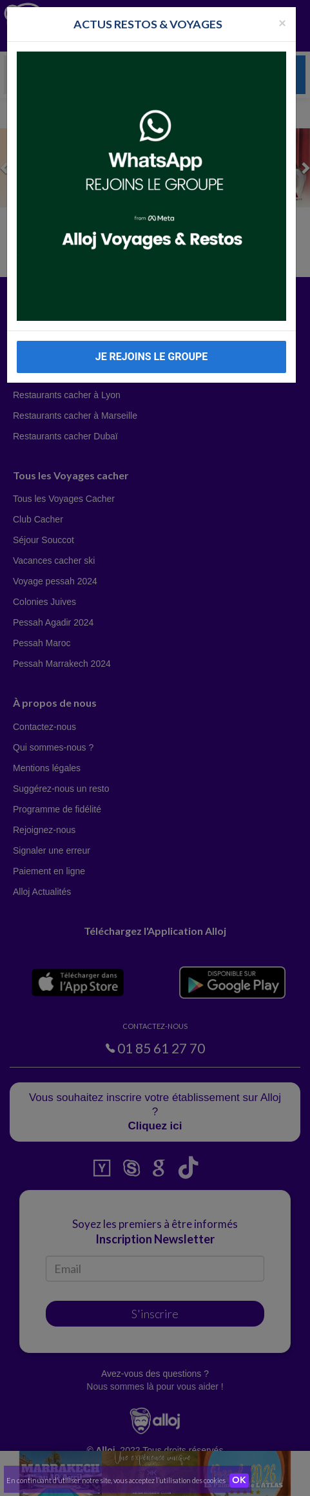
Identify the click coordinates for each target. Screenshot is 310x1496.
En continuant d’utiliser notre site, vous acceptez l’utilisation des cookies (116, 1480)
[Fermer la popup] (282, 22)
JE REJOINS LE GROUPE (151, 356)
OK (239, 1480)
